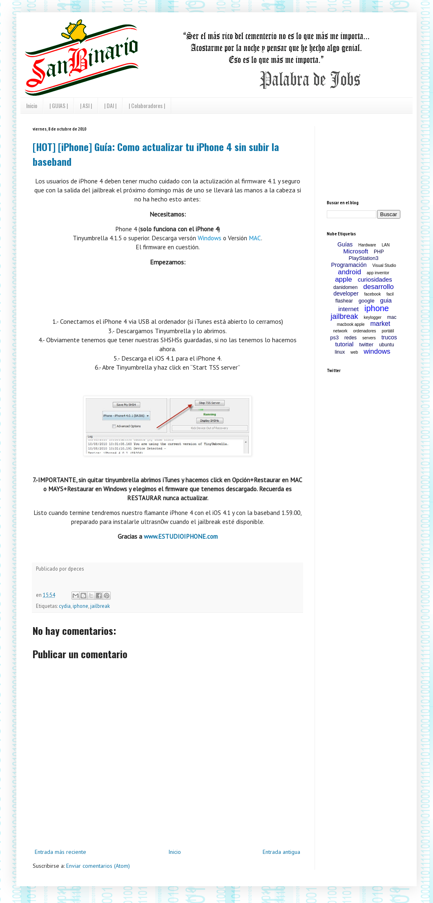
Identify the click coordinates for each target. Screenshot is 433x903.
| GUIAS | (58, 105)
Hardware (367, 245)
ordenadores (364, 331)
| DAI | (110, 105)
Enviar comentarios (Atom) (98, 865)
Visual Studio (384, 265)
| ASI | (86, 105)
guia (386, 300)
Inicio (31, 105)
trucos (389, 337)
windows (377, 351)
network (340, 331)
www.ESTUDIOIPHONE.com (181, 536)
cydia (65, 606)
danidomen (345, 287)
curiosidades (375, 279)
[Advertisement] (363, 156)
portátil (388, 331)
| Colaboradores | (147, 105)
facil (390, 294)
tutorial (344, 344)
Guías (345, 244)
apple (343, 279)
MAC (255, 238)
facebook (372, 294)
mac (392, 317)
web (354, 352)
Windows (209, 238)
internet (348, 308)
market (380, 323)
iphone (80, 606)
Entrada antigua (281, 852)
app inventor (378, 273)
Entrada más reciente (60, 852)
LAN (386, 245)
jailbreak (100, 606)
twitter (366, 344)
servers (369, 338)
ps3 (334, 337)
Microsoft (355, 251)
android (349, 272)
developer (346, 293)
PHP (379, 252)
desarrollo (378, 287)
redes (350, 338)
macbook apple (351, 324)
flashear (344, 301)
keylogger (373, 317)
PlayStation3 (364, 258)
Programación (348, 265)
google (367, 301)
